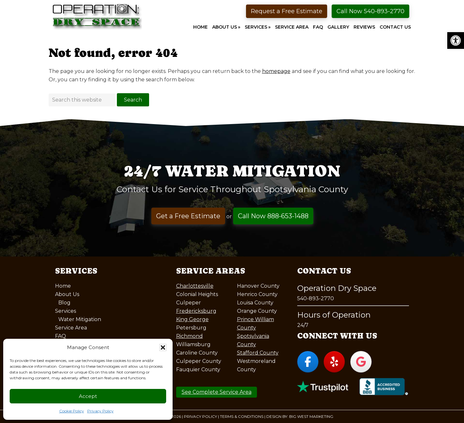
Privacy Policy (100, 411)
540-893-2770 (315, 298)
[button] (455, 40)
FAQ (60, 336)
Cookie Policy (71, 411)
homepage (276, 71)
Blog (64, 303)
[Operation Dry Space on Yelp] (334, 362)
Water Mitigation (79, 319)
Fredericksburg (196, 311)
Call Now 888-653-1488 (273, 216)
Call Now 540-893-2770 (370, 11)
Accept (88, 396)
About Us (67, 294)
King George (192, 319)
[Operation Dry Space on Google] (361, 362)
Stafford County (258, 353)
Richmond (189, 336)
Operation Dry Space (97, 16)
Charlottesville (194, 286)
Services (65, 311)
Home (63, 286)
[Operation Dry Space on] (387, 361)
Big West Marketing (311, 416)
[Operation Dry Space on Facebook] (307, 362)
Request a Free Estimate (286, 11)
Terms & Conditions (241, 416)
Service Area (71, 328)
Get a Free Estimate (188, 216)
